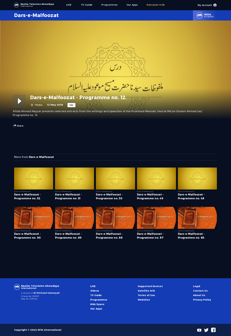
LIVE (93, 286)
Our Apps (96, 308)
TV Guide (96, 295)
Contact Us (200, 290)
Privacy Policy (202, 299)
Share (18, 125)
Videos (94, 290)
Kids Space (97, 304)
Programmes (98, 299)
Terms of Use (146, 295)
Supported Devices (150, 286)
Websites (144, 299)
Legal (196, 286)
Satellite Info (146, 290)
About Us (199, 295)
